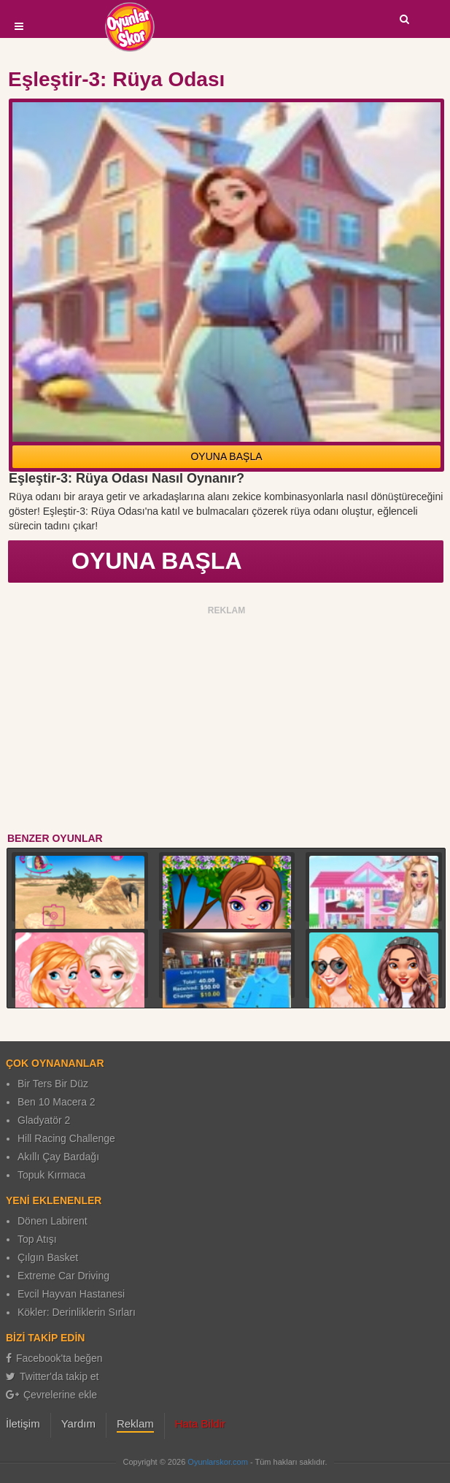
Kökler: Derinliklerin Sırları (77, 1312)
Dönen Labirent (53, 1221)
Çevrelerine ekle (51, 1394)
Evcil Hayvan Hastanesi (71, 1294)
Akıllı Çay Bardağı (58, 1156)
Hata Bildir (200, 1423)
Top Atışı (37, 1239)
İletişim (23, 1423)
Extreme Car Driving (63, 1275)
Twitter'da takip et (52, 1376)
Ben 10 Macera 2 (57, 1102)
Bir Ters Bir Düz (53, 1083)
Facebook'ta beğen (54, 1358)
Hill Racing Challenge (66, 1138)
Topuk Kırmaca (51, 1175)
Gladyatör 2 (44, 1120)
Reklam (135, 1423)
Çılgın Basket (48, 1257)
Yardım (78, 1423)
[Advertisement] (226, 721)
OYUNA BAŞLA (226, 456)
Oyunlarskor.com (217, 1461)
